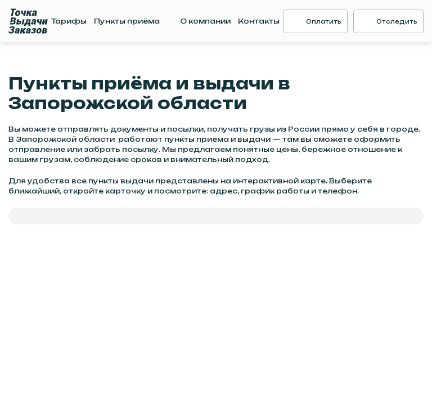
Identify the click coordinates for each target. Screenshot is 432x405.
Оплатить (323, 21)
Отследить (396, 21)
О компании (205, 21)
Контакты (259, 21)
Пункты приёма (127, 21)
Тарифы (69, 21)
